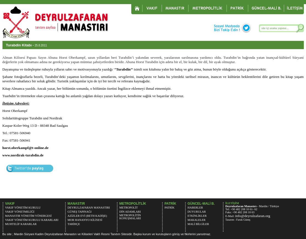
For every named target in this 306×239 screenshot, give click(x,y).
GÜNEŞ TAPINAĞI (79, 211)
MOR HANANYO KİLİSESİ (85, 219)
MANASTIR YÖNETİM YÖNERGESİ (28, 215)
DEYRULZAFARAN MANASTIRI (89, 207)
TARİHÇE (74, 224)
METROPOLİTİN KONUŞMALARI (130, 217)
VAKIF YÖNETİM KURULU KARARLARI (31, 219)
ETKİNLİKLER (197, 215)
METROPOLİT (128, 207)
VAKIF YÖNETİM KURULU (23, 207)
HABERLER (195, 207)
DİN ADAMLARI (130, 211)
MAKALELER (197, 219)
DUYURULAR (197, 211)
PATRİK (170, 207)
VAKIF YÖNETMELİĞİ (20, 211)
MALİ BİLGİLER (198, 224)
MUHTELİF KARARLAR (21, 224)
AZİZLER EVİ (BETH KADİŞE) (87, 215)
